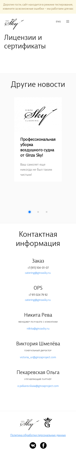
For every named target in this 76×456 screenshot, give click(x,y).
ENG (58, 22)
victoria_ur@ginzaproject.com (38, 357)
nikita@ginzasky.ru (38, 328)
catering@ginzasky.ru (38, 273)
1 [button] (29, 212)
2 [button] (38, 212)
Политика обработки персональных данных (38, 435)
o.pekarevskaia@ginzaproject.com (38, 386)
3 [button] (46, 212)
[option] (38, 139)
